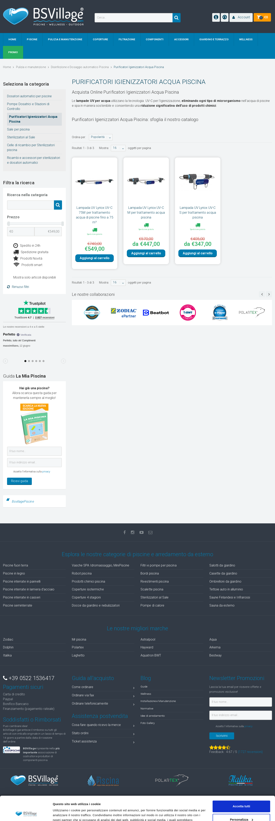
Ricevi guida (19, 481)
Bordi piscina (150, 573)
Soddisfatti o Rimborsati (32, 719)
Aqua (213, 639)
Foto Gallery (148, 723)
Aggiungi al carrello (95, 265)
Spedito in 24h (26, 245)
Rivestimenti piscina (155, 581)
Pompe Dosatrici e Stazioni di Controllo (28, 106)
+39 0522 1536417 (28, 678)
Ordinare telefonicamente (103, 704)
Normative (147, 708)
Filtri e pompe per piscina (159, 565)
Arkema (215, 647)
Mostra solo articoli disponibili (34, 277)
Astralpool (148, 639)
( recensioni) (250, 752)
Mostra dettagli (63, 813)
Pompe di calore (152, 605)
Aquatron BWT (151, 655)
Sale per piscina (18, 129)
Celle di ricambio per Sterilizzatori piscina (31, 147)
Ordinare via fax (103, 696)
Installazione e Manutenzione (158, 701)
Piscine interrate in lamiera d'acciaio (28, 589)
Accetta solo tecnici (241, 810)
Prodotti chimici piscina (88, 581)
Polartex (78, 647)
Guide (144, 686)
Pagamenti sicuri (23, 687)
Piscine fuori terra (15, 565)
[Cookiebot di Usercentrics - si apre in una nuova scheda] (26, 813)
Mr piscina (79, 639)
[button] (241, 17)
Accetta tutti (241, 783)
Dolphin (8, 647)
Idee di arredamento (153, 715)
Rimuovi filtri (18, 287)
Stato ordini (103, 734)
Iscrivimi (221, 736)
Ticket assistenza (103, 742)
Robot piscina (82, 573)
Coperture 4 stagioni (86, 597)
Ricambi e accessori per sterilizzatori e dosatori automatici (33, 160)
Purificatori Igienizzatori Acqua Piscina (33, 119)
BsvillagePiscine (23, 501)
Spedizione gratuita (30, 252)
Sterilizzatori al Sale (21, 137)
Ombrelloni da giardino (225, 581)
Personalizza (241, 796)
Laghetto (78, 655)
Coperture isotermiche (88, 589)
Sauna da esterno (222, 605)
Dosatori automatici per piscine (29, 96)
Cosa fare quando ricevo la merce (103, 725)
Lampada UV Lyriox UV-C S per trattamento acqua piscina (197, 212)
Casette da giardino (223, 573)
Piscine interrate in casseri (21, 597)
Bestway (215, 655)
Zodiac (8, 639)
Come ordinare (103, 688)
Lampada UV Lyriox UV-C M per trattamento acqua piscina (146, 212)
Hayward (147, 647)
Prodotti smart (27, 265)
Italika (7, 655)
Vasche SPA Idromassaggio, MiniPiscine (100, 565)
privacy (46, 471)
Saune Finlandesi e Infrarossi (229, 597)
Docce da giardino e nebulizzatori (96, 605)
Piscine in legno (14, 573)
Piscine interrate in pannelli (21, 581)
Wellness (146, 693)
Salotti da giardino (222, 565)
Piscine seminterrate (17, 605)
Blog (146, 678)
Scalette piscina (152, 589)
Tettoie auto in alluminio (226, 589)
